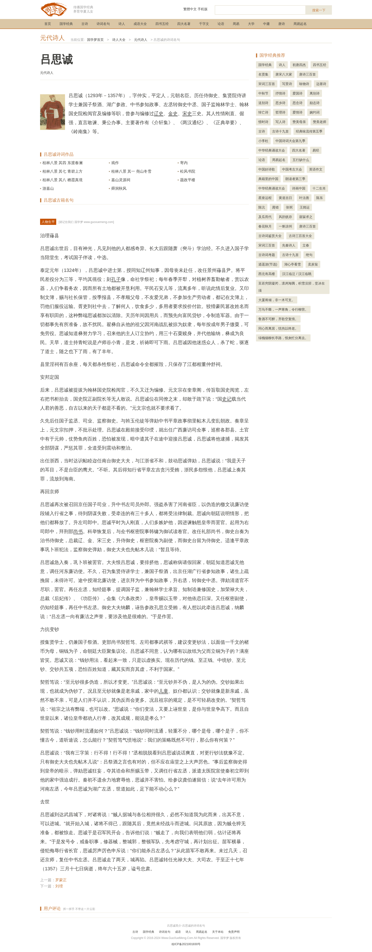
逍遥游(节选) (267, 264)
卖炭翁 (313, 264)
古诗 (84, 24)
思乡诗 (280, 103)
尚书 (78, 531)
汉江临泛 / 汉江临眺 (297, 274)
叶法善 (304, 198)
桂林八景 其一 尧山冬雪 (131, 171)
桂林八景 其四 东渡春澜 (62, 163)
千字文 (204, 24)
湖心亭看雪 (292, 264)
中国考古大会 (292, 169)
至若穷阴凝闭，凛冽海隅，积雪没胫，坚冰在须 (291, 286)
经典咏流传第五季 (309, 131)
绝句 (309, 255)
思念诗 (297, 103)
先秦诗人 (288, 245)
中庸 (266, 24)
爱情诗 (297, 112)
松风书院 (187, 171)
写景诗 (287, 84)
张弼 (289, 207)
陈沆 (261, 207)
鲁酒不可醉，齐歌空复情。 (278, 319)
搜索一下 (319, 10)
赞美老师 (319, 122)
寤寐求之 (305, 217)
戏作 (115, 163)
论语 (221, 24)
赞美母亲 (299, 122)
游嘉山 (48, 188)
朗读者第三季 (295, 179)
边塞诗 (321, 84)
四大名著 (184, 24)
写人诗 (280, 122)
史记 (227, 399)
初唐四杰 (299, 65)
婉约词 (315, 112)
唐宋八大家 (283, 74)
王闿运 (305, 207)
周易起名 (300, 24)
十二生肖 (319, 188)
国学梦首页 (95, 40)
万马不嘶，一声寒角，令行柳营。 (283, 309)
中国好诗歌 (266, 169)
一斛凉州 (285, 226)
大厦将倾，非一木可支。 (276, 300)
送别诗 (263, 103)
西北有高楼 (266, 274)
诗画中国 (298, 188)
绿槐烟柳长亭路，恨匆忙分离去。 (283, 338)
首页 (47, 24)
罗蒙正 (61, 880)
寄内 (184, 163)
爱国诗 (297, 93)
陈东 (319, 198)
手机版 (203, 9)
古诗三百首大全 (300, 236)
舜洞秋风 (118, 188)
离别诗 (315, 93)
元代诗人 (52, 37)
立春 (305, 245)
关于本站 (217, 931)
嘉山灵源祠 (120, 180)
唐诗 (281, 24)
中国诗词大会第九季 (290, 141)
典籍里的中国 (268, 179)
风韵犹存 (285, 217)
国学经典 (66, 24)
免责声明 (234, 931)
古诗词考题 (266, 255)
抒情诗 (280, 93)
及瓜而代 (265, 217)
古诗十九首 (280, 131)
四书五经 (162, 24)
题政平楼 (187, 180)
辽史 (158, 113)
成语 (178, 931)
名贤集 (263, 74)
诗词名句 (103, 24)
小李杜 (263, 141)
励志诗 (315, 103)
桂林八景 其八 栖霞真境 (62, 180)
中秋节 (263, 93)
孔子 (116, 279)
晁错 (275, 207)
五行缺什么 (301, 160)
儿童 (163, 691)
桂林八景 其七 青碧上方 (62, 171)
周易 (236, 24)
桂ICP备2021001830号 (186, 944)
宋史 (187, 113)
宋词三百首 (266, 84)
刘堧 (59, 886)
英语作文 (315, 169)
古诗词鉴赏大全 (270, 236)
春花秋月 (265, 226)
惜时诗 (263, 122)
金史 (173, 113)
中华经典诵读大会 (271, 150)
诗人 (121, 24)
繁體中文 (190, 9)
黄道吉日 (285, 198)
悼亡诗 (263, 112)
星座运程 (265, 198)
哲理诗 (280, 112)
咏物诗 (304, 84)
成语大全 (140, 24)
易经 (315, 150)
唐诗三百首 (307, 74)
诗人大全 (119, 40)
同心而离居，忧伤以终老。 (278, 328)
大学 (251, 24)
